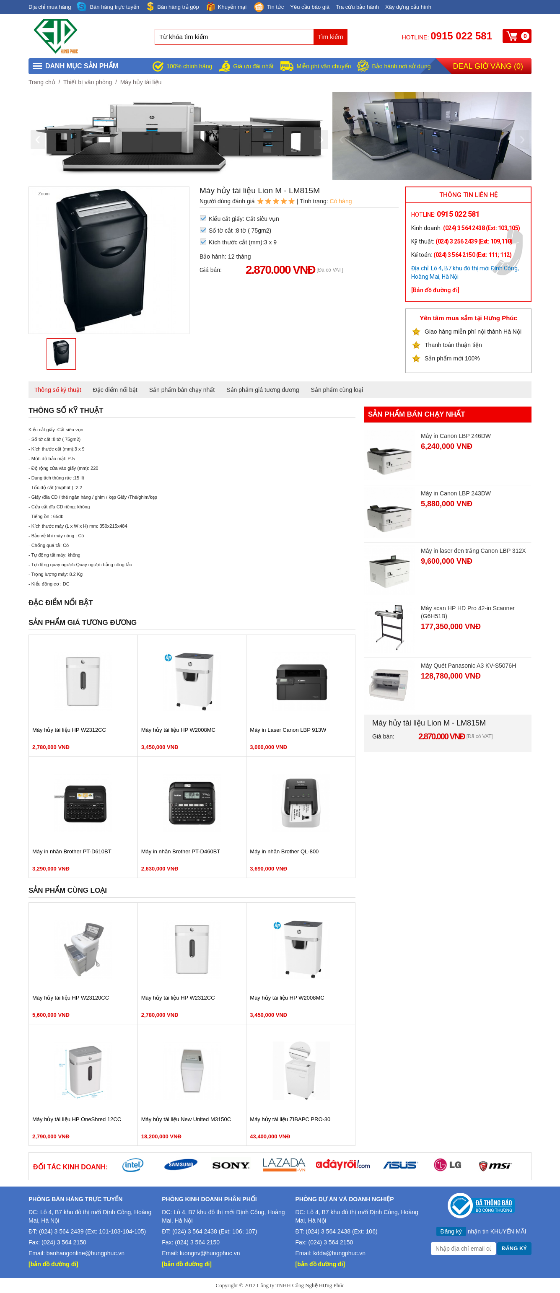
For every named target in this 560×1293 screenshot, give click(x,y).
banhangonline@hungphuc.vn (85, 1253)
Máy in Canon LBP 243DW (456, 493)
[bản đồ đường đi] (53, 1264)
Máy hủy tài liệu (141, 82)
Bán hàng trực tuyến (108, 7)
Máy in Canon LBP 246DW (456, 436)
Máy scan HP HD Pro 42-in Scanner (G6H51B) (468, 612)
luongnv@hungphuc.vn (210, 1253)
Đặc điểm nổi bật (115, 389)
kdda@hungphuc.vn (339, 1253)
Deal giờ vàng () (488, 66)
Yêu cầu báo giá (309, 7)
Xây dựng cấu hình (408, 7)
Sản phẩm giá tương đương (262, 389)
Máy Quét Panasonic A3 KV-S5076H (468, 665)
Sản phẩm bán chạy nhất (182, 389)
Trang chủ (42, 82)
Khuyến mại (225, 6)
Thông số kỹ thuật (57, 389)
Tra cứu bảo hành (357, 7)
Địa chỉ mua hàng (50, 7)
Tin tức (268, 7)
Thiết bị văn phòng (87, 82)
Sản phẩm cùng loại (337, 389)
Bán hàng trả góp (172, 6)
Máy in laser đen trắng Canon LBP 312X (473, 550)
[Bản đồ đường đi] (435, 290)
